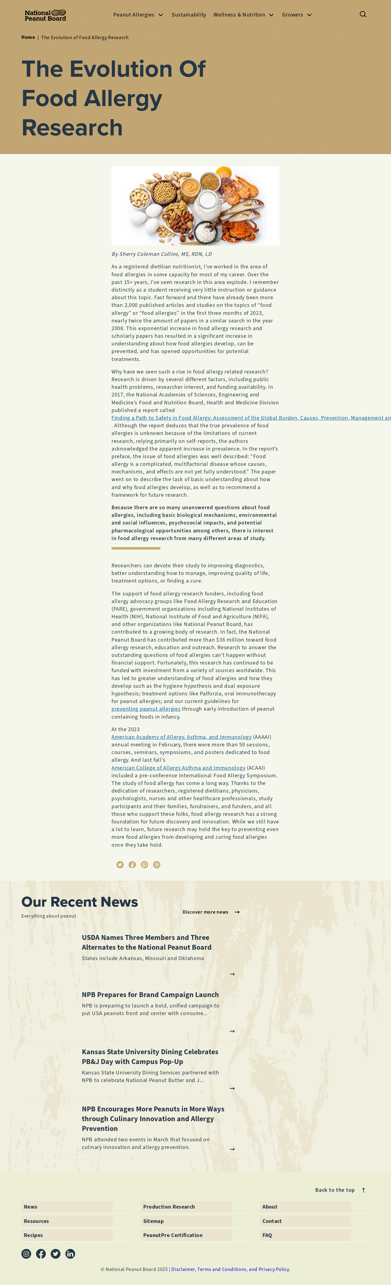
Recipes (33, 1235)
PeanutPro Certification (173, 1235)
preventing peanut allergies (146, 708)
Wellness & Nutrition (244, 15)
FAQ (267, 1235)
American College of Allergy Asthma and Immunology (178, 767)
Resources (36, 1221)
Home (28, 37)
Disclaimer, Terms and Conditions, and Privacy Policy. (230, 1269)
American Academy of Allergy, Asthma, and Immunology (181, 737)
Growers (297, 15)
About (269, 1206)
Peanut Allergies (138, 15)
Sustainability (189, 14)
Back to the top (341, 1190)
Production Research (169, 1206)
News (30, 1206)
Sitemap (153, 1221)
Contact (272, 1221)
